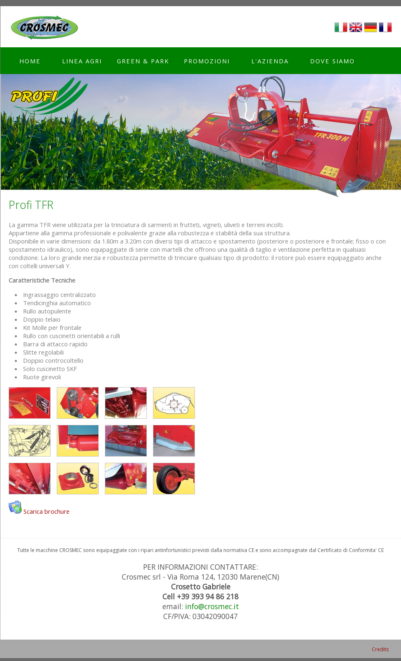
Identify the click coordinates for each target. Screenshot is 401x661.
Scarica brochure (46, 511)
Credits (380, 649)
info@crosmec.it (212, 606)
